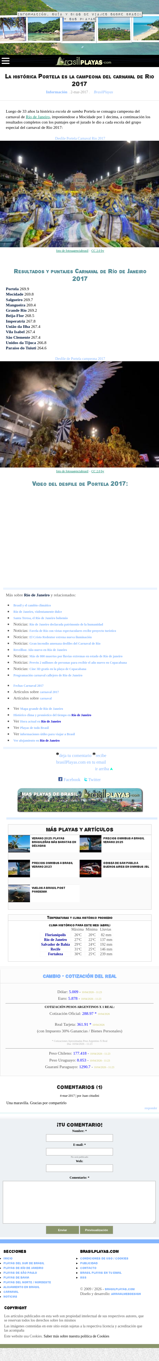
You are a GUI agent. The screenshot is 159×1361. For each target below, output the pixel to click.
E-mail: (79, 1145)
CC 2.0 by (97, 251)
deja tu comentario (75, 755)
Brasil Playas (36, 6)
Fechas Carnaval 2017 (29, 686)
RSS (83, 1277)
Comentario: (79, 1177)
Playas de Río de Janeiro (23, 1268)
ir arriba (104, 768)
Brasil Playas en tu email (101, 1273)
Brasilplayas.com (99, 1251)
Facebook (69, 779)
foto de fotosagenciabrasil (72, 251)
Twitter (92, 779)
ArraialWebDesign (126, 1294)
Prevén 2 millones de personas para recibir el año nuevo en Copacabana (78, 662)
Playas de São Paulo (20, 1273)
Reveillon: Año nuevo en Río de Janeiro (40, 650)
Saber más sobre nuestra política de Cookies (76, 1336)
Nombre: (79, 1131)
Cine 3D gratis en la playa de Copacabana (57, 669)
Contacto (88, 1268)
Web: (79, 1161)
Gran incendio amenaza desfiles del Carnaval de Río (65, 643)
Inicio (7, 1258)
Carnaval (11, 1292)
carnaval (46, 698)
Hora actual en (40, 721)
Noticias (10, 1296)
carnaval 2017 (49, 692)
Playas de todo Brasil (34, 728)
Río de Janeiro (38, 116)
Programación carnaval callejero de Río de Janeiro (48, 675)
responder (151, 1108)
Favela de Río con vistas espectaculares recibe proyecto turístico (72, 631)
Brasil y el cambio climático (32, 605)
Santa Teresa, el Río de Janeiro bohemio (41, 618)
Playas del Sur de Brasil (23, 1263)
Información (56, 92)
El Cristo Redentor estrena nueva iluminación (60, 637)
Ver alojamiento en (37, 740)
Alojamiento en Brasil (21, 1287)
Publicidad (89, 1263)
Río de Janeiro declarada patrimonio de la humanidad (66, 624)
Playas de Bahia (16, 1277)
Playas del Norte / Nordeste (27, 1282)
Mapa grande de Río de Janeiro (41, 709)
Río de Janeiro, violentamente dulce (38, 612)
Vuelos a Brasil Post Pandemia (48, 889)
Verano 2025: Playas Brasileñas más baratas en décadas (54, 842)
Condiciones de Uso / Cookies (104, 1258)
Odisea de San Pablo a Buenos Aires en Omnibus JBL (126, 865)
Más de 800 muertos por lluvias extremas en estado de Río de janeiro (76, 656)
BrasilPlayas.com (120, 1289)
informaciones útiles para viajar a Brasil (47, 734)
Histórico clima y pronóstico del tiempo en (52, 715)
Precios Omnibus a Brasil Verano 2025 (123, 840)
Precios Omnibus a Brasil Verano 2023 (52, 865)
